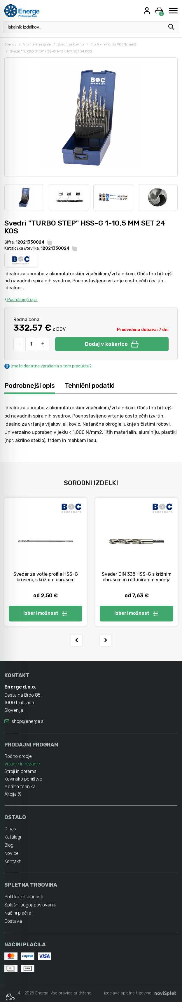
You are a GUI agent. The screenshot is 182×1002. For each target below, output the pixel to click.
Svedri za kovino (70, 44)
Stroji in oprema (20, 771)
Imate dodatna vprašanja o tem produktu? (48, 366)
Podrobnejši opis (21, 299)
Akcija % (12, 794)
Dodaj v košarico (112, 344)
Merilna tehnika (20, 786)
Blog (8, 845)
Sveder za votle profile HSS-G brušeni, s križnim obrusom (45, 576)
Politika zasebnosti (23, 896)
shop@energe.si (28, 721)
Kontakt (12, 861)
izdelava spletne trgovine (127, 993)
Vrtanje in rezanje (37, 44)
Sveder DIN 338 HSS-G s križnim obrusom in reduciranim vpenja (137, 576)
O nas (10, 829)
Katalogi (12, 837)
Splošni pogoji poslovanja (30, 905)
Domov (10, 44)
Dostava (13, 921)
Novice (11, 853)
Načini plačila (17, 913)
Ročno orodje (18, 756)
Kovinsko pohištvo (23, 779)
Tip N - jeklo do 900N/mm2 (113, 44)
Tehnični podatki (90, 386)
